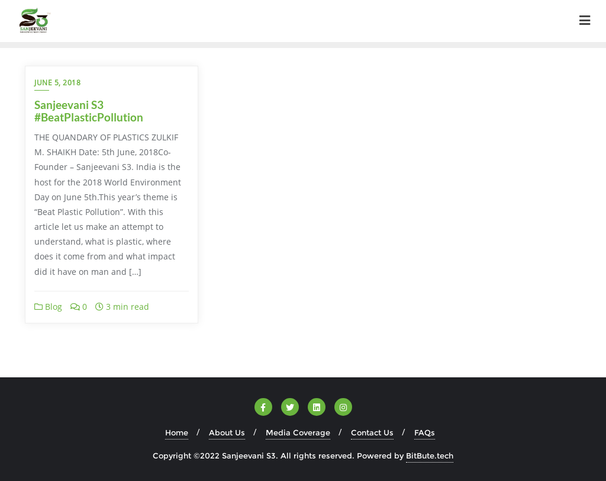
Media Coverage (298, 432)
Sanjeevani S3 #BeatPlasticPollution (88, 111)
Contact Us (372, 432)
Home (176, 432)
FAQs (424, 432)
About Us (227, 432)
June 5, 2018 (57, 83)
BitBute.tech (429, 455)
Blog (48, 306)
